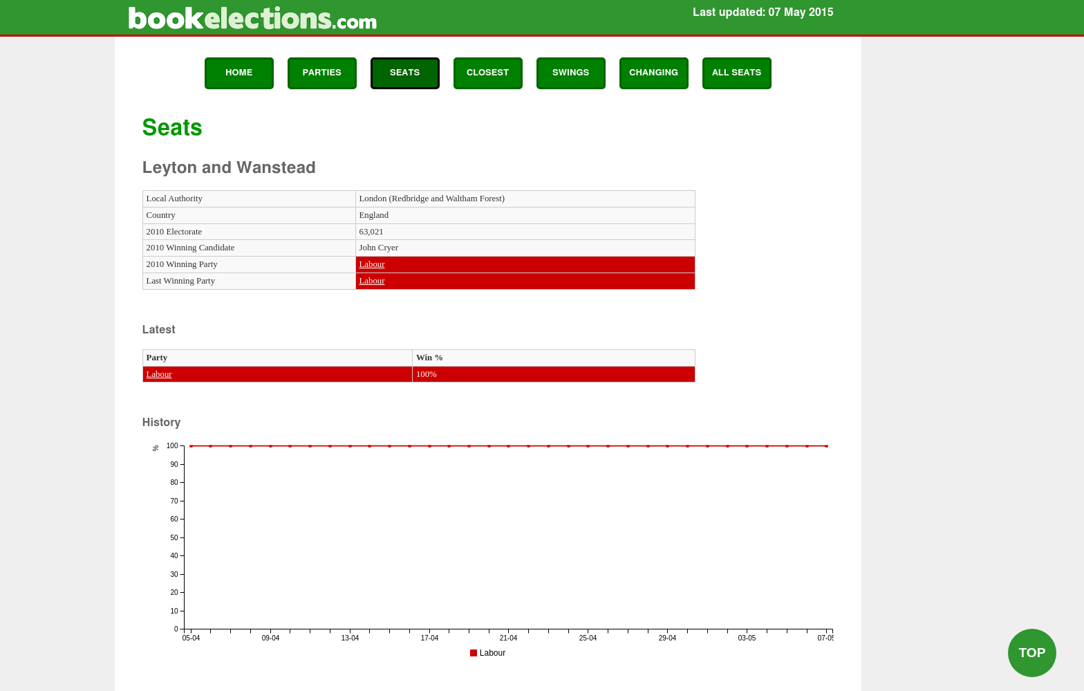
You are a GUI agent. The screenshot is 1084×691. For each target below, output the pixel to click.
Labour (372, 264)
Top (1031, 652)
